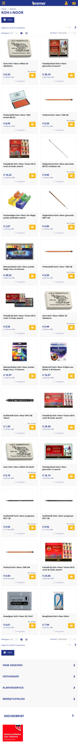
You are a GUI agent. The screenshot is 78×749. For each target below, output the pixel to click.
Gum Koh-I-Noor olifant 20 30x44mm (54, 316)
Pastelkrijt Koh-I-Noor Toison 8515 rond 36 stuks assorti (58, 568)
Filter (8, 19)
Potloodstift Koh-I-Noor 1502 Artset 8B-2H (16, 116)
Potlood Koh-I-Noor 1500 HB (16, 567)
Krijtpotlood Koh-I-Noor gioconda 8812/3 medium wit (58, 165)
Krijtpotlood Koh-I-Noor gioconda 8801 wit (58, 216)
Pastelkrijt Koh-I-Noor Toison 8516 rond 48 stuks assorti (58, 416)
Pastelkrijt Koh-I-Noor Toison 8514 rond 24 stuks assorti (19, 165)
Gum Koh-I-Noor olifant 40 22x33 (18, 467)
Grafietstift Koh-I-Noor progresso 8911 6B (57, 517)
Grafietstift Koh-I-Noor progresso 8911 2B (18, 517)
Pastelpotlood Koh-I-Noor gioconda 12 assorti (54, 468)
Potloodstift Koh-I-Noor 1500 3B (57, 266)
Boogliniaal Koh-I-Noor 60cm (55, 616)
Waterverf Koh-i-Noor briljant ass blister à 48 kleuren (57, 368)
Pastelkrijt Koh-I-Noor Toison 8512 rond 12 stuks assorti (19, 316)
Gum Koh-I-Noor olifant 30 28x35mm (15, 64)
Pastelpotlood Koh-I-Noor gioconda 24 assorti (54, 64)
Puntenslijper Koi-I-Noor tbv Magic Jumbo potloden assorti (19, 216)
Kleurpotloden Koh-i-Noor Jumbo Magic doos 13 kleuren (18, 368)
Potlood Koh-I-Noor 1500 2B (55, 115)
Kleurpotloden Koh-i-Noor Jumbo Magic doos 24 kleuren (18, 267)
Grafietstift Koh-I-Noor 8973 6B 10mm (17, 416)
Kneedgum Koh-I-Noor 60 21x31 (18, 616)
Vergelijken (21, 81)
